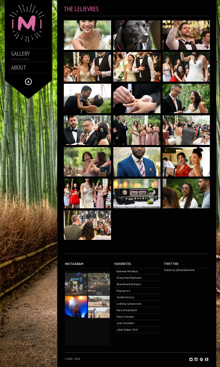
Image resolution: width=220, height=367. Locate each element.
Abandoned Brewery (128, 284)
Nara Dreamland (126, 310)
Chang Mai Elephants (129, 277)
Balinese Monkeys (127, 271)
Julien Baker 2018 (127, 329)
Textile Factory (125, 297)
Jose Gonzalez (125, 323)
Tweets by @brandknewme (179, 270)
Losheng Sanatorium (128, 303)
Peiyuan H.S (123, 290)
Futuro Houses (125, 316)
